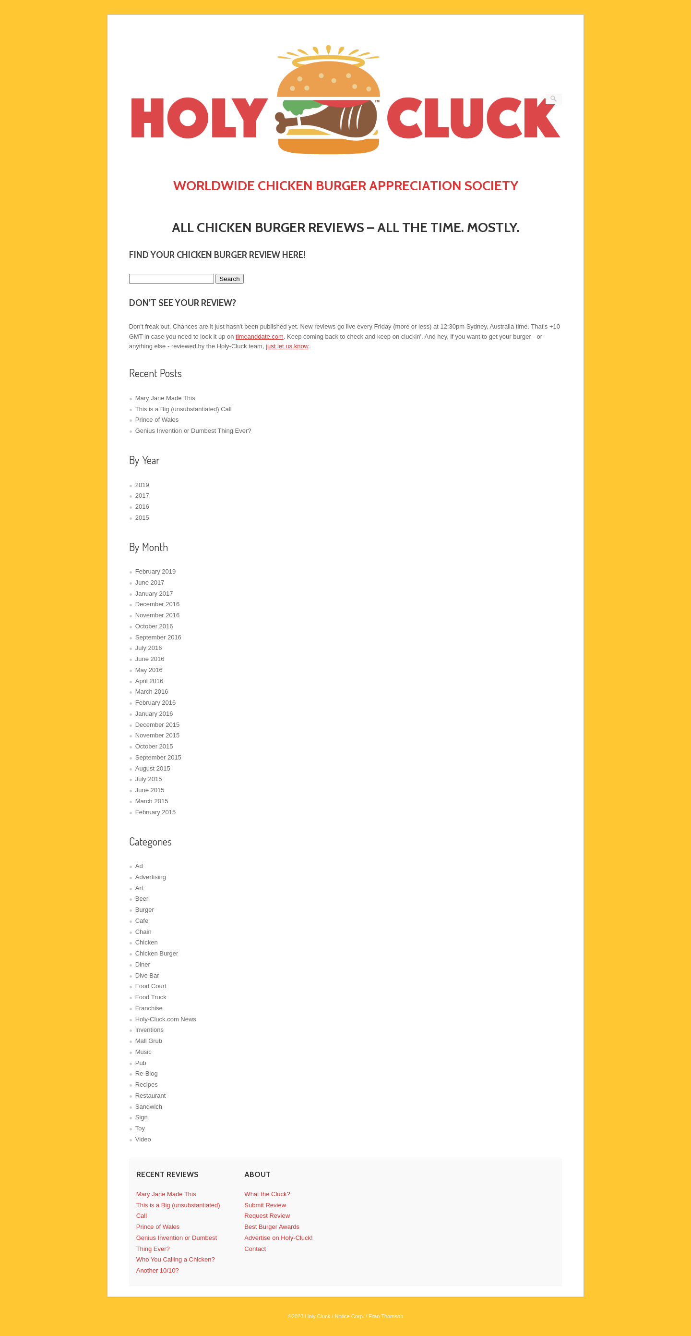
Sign (141, 1117)
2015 (142, 517)
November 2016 (157, 615)
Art (139, 888)
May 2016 (149, 670)
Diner (142, 964)
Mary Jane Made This (165, 398)
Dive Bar (147, 975)
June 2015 (150, 790)
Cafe (141, 920)
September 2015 (158, 757)
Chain (143, 931)
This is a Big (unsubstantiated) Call (183, 409)
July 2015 (148, 779)
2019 (142, 485)
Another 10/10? (157, 1270)
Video (143, 1139)
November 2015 (157, 735)
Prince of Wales (157, 419)
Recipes (146, 1084)
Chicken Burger (157, 953)
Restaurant (150, 1095)
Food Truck (151, 997)
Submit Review (265, 1205)
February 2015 (155, 812)
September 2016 (158, 637)
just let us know (287, 346)
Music (143, 1051)
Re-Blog (146, 1073)
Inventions (149, 1029)
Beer (141, 898)
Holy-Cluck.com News (165, 1019)
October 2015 (154, 746)
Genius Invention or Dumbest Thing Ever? (193, 430)
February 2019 (155, 571)
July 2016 (148, 647)
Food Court (151, 986)
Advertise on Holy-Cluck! (278, 1237)
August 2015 (152, 768)
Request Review (267, 1215)
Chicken (146, 942)
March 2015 (151, 801)
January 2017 (154, 593)
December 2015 (157, 724)
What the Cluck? (267, 1194)
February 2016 (155, 702)
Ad (139, 866)
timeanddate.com (260, 336)
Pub (140, 1062)
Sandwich (148, 1106)
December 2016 (157, 604)
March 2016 (151, 691)
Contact (255, 1248)
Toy (140, 1128)
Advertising (150, 877)
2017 (142, 495)
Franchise (149, 1008)
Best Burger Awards (271, 1226)
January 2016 (154, 713)
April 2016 (149, 681)
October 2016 (154, 626)
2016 (142, 506)
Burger (144, 909)
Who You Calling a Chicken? (175, 1259)
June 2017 (150, 582)
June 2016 (150, 658)
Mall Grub (148, 1040)
